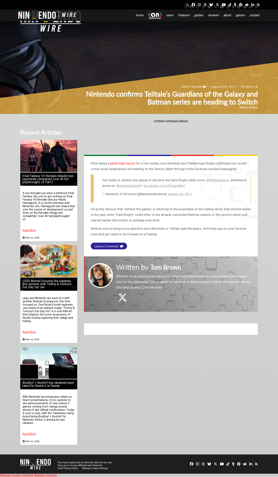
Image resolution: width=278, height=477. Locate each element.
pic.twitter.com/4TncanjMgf (164, 186)
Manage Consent (45, 475)
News (170, 15)
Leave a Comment (190, 86)
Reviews (213, 15)
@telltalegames (217, 180)
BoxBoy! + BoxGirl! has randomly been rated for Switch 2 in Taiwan (48, 384)
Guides (199, 15)
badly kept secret (122, 163)
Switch (253, 107)
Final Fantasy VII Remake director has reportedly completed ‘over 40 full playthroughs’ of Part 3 (48, 179)
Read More (29, 230)
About (227, 15)
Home (140, 15)
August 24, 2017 (180, 194)
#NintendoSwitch (128, 186)
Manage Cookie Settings (95, 468)
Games (240, 15)
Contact (255, 15)
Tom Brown (246, 86)
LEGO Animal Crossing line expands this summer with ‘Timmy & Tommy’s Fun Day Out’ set (47, 284)
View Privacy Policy (68, 468)
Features (184, 15)
